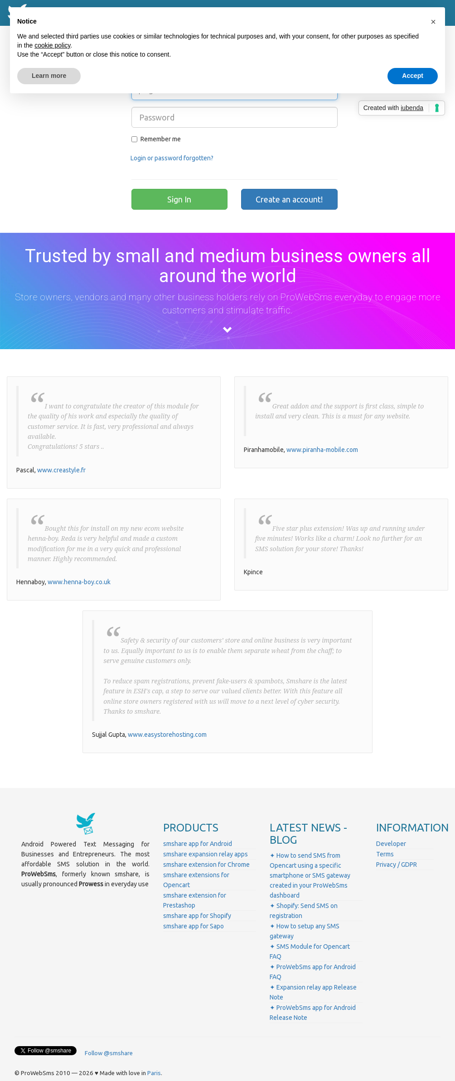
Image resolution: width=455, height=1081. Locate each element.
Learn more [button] (49, 75)
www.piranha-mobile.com (322, 449)
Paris (154, 1073)
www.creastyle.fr (61, 470)
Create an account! (289, 199)
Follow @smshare (109, 1053)
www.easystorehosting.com (167, 734)
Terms (385, 854)
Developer (391, 843)
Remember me (156, 139)
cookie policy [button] (52, 45)
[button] (433, 21)
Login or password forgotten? (172, 158)
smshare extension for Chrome (206, 864)
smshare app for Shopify (197, 915)
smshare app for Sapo (193, 926)
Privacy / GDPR (396, 864)
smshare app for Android (197, 843)
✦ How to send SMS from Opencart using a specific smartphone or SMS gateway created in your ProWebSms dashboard (310, 875)
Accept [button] (412, 75)
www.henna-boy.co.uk (79, 582)
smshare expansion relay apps (205, 854)
